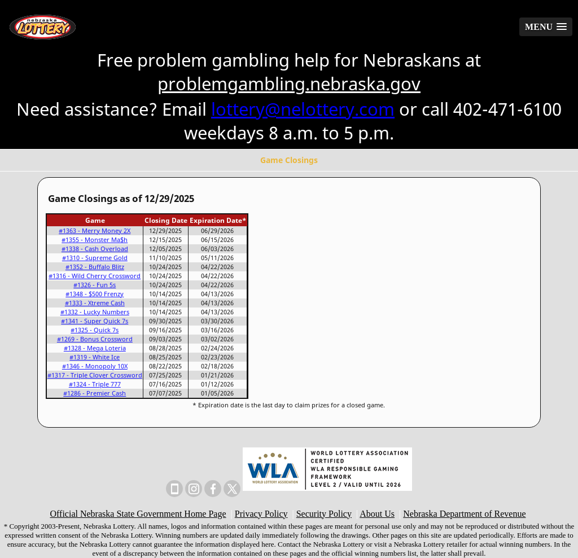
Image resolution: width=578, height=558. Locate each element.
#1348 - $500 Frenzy (94, 294)
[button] (545, 26)
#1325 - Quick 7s (95, 330)
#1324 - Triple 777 (95, 384)
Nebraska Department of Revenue (464, 514)
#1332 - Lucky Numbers (94, 312)
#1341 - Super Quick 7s (94, 321)
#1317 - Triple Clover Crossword (94, 375)
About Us (377, 514)
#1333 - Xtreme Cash (95, 303)
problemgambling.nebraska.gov (289, 83)
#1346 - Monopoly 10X (95, 366)
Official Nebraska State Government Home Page (138, 514)
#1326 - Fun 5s (94, 285)
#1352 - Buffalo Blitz (94, 267)
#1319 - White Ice (94, 357)
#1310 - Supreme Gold (95, 258)
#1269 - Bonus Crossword (95, 339)
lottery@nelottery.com (303, 109)
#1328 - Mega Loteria (95, 348)
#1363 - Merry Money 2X (94, 231)
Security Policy (324, 514)
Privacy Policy (261, 514)
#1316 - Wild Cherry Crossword (95, 276)
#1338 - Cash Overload (95, 249)
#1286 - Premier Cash (94, 393)
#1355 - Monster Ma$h (95, 240)
